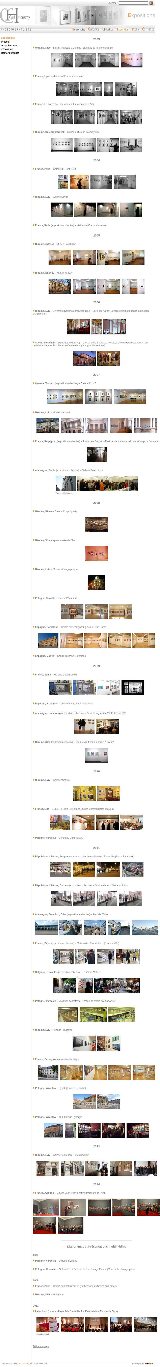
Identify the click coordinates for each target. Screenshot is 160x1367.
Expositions (8, 38)
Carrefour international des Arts (77, 104)
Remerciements (10, 53)
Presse (5, 41)
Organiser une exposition (9, 47)
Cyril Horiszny (23, 1363)
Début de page (41, 1346)
